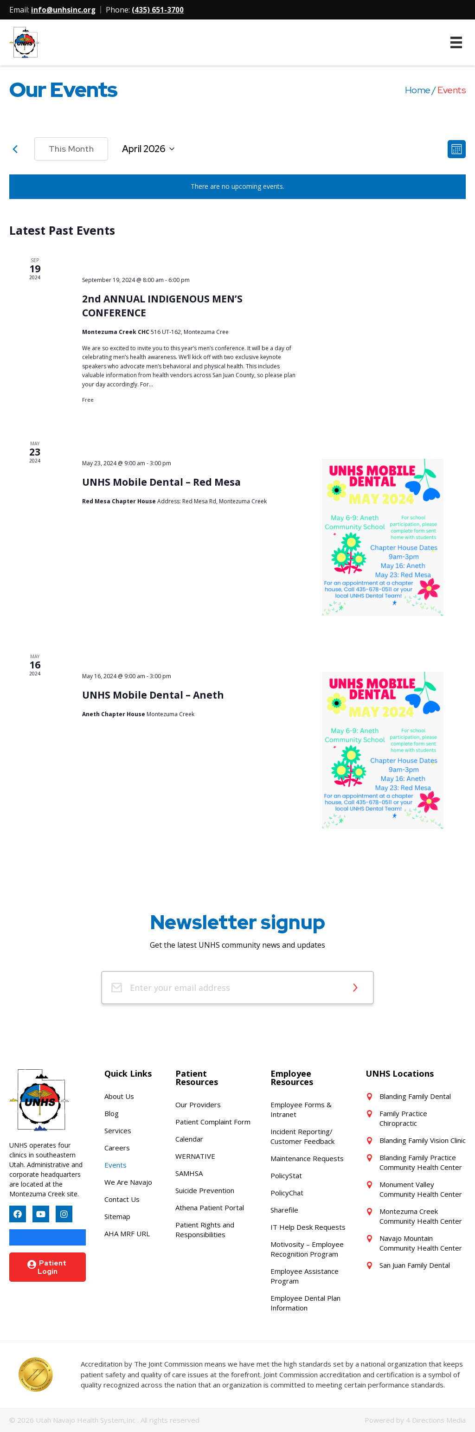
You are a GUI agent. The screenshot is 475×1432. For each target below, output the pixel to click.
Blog (111, 1113)
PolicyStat (286, 1175)
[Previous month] (14, 148)
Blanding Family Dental (415, 1096)
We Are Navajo (128, 1182)
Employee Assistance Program (304, 1275)
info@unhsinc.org (63, 10)
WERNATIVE (195, 1156)
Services (117, 1130)
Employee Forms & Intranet (301, 1109)
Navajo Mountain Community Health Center (420, 1242)
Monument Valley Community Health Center (420, 1189)
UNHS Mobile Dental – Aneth (153, 694)
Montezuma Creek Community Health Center (420, 1216)
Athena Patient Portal (209, 1207)
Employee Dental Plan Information (305, 1302)
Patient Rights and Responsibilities (204, 1229)
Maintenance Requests (307, 1158)
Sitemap (117, 1216)
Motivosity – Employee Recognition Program (307, 1249)
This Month (71, 148)
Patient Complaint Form (212, 1121)
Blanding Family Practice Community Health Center (420, 1162)
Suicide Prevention (204, 1190)
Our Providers (198, 1104)
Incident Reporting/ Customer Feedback (302, 1136)
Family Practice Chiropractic (403, 1118)
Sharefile (284, 1209)
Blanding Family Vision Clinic (422, 1140)
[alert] (237, 186)
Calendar (189, 1138)
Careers (117, 1147)
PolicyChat (286, 1192)
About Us (119, 1096)
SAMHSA (189, 1173)
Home (417, 90)
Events (115, 1164)
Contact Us (122, 1199)
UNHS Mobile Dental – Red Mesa (161, 481)
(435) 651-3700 (159, 10)
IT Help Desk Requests (308, 1227)
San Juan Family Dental (414, 1265)
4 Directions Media (436, 1420)
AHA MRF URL (127, 1233)
